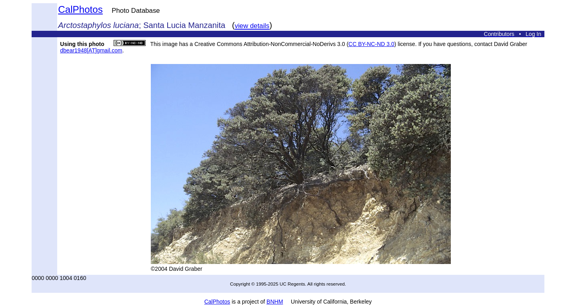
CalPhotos (80, 9)
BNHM (274, 301)
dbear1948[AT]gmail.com (91, 50)
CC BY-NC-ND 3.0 (371, 44)
